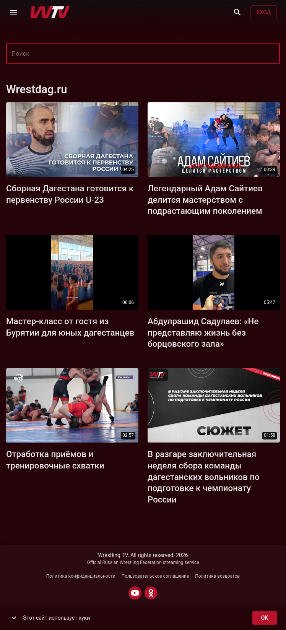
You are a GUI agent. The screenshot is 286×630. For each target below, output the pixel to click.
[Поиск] (237, 12)
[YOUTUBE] (134, 592)
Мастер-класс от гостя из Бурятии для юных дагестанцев (70, 327)
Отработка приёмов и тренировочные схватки (55, 459)
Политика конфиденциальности (80, 576)
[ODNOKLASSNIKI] (151, 592)
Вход (263, 12)
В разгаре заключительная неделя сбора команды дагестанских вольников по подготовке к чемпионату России (204, 477)
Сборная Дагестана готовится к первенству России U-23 (69, 194)
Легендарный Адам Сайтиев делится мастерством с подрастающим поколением (205, 199)
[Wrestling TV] (50, 12)
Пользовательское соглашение (155, 576)
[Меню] (14, 12)
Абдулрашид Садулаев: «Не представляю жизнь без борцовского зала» (203, 332)
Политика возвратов (217, 576)
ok (264, 618)
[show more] (14, 618)
